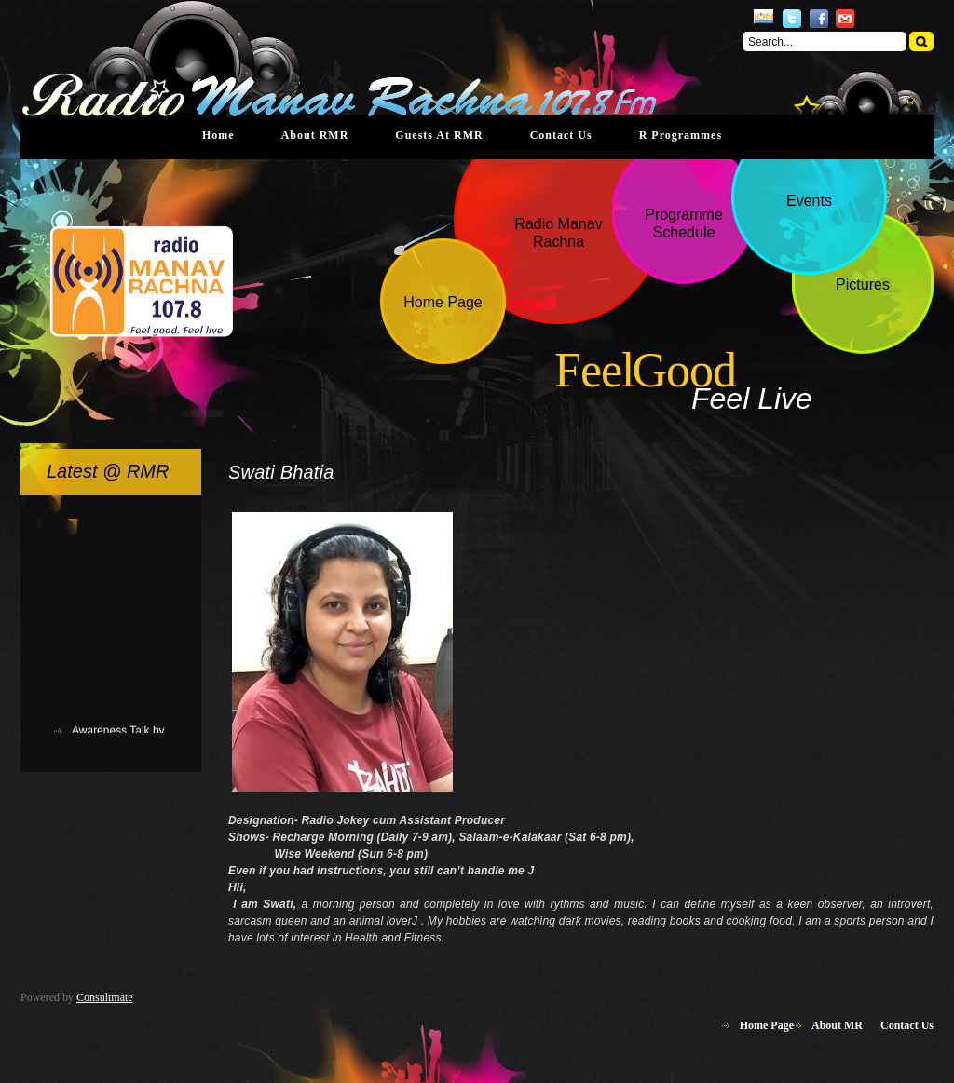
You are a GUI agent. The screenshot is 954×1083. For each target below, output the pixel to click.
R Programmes (680, 135)
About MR (837, 1025)
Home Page (767, 1025)
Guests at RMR (439, 135)
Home (218, 135)
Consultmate (104, 997)
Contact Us (561, 135)
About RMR (315, 135)
